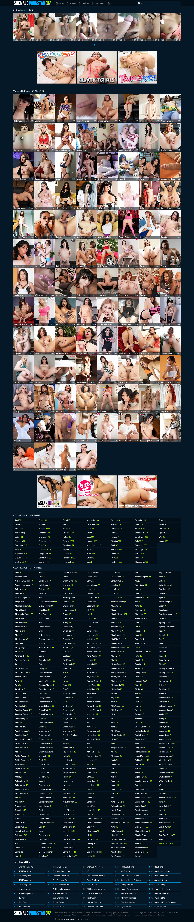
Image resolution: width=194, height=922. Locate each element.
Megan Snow (117, 668)
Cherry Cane (45, 731)
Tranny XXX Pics (127, 885)
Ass (19, 529)
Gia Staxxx (68, 698)
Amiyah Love (21, 677)
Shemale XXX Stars (95, 907)
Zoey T (163, 839)
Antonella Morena (23, 739)
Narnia (114, 793)
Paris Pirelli (140, 639)
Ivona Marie (69, 798)
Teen (139, 558)
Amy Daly (20, 689)
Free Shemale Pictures (96, 876)
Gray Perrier (69, 731)
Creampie (45, 541)
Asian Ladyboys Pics (61, 885)
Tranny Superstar (26, 893)
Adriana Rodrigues (24, 585)
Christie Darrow (46, 748)
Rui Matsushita (142, 752)
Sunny (162, 606)
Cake (42, 664)
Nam (114, 768)
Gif (65, 702)
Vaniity (163, 714)
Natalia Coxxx (118, 806)
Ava (18, 798)
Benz (42, 598)
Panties (116, 524)
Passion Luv (140, 643)
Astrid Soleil (20, 773)
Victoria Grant (166, 748)
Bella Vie (43, 593)
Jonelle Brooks (95, 623)
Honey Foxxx (69, 781)
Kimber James (94, 731)
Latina (91, 533)
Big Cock (21, 558)
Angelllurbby (21, 718)
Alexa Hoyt (20, 618)
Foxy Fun (68, 689)
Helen (66, 756)
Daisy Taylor (45, 806)
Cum (42, 545)
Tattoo (139, 554)
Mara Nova (116, 623)
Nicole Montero (119, 844)
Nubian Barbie (142, 598)
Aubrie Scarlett (22, 789)
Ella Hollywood (69, 598)
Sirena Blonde (141, 852)
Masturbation (95, 545)
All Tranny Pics (25, 876)
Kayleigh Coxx (94, 681)
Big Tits (20, 562)
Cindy (42, 760)
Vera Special (165, 739)
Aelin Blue (20, 589)
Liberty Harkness (95, 823)
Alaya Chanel (21, 610)
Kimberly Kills (93, 739)
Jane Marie (69, 827)
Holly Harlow (69, 764)
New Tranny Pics (161, 876)
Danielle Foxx (45, 814)
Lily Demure (93, 839)
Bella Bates (45, 581)
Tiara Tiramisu (166, 660)
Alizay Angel (21, 648)
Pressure (139, 714)
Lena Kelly (92, 802)
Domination (45, 558)
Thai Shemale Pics (94, 893)
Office (90, 558)
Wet (162, 537)
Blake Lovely (45, 618)
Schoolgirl (140, 520)
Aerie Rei (19, 593)
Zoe (162, 831)
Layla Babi (92, 781)
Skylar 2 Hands (166, 572)
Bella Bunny (44, 585)
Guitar (66, 739)
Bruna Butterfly (46, 648)
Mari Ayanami (118, 635)
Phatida (139, 677)
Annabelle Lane (22, 731)
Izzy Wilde (68, 810)
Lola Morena (117, 577)
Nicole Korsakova (118, 839)
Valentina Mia (166, 698)
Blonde (43, 524)
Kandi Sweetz (94, 643)
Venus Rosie (165, 735)
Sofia (162, 581)
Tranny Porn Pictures (129, 889)
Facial (67, 520)
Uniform (164, 529)
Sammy (139, 764)
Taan (162, 631)
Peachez (140, 664)
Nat (113, 798)
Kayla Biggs (93, 677)
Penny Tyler (141, 673)
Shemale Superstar (162, 871)
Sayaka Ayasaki (142, 810)
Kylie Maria (92, 768)
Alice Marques (21, 639)
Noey (138, 589)
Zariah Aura (165, 827)
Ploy (138, 693)
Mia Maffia (116, 689)
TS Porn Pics (24, 898)
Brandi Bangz (46, 627)
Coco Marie (44, 785)
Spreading (141, 545)
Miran (114, 739)
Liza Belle (115, 572)
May (114, 660)
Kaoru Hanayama (95, 648)
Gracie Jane (69, 727)
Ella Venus (68, 602)
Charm (42, 718)
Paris (138, 635)
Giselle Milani (69, 714)
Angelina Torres (23, 714)
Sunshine (163, 610)
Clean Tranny (159, 885)
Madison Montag (118, 602)
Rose (138, 743)
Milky (114, 702)
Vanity (162, 718)
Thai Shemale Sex (128, 902)
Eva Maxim (68, 660)
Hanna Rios (68, 748)
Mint (114, 727)
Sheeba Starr (141, 835)
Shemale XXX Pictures (62, 871)
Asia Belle (20, 764)
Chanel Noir (45, 710)
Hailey (66, 743)
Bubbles (43, 652)
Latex (90, 529)
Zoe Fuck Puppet (167, 835)
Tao (161, 639)
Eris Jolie (68, 639)
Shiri (138, 844)
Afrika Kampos (22, 598)
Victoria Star (165, 752)
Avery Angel (21, 806)
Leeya (90, 793)
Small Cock (141, 533)
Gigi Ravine (68, 706)
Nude (91, 554)
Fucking (68, 541)
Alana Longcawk (23, 606)
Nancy (115, 777)
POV (114, 558)
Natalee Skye (117, 802)
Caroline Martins (46, 685)
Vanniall (163, 723)
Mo (113, 743)
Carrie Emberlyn (46, 689)
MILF (90, 549)
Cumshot (45, 549)
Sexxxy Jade (141, 827)
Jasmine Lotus (70, 844)
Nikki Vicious (117, 856)
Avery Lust (20, 810)
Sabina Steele (142, 760)
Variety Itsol (165, 727)
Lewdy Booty (93, 810)
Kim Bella (91, 727)
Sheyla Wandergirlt (143, 839)
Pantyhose (116, 529)
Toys (163, 520)
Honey (67, 777)
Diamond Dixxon (47, 844)
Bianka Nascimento (48, 602)
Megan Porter (118, 664)
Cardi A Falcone (46, 673)
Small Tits (141, 537)
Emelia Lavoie (69, 610)
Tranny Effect (58, 907)
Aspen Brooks (22, 768)
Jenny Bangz (93, 585)
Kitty (90, 748)
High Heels (68, 562)
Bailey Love (20, 839)
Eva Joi (67, 652)
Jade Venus (69, 823)
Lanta (90, 777)
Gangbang (68, 545)
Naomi (115, 785)
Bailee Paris (21, 827)
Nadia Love (117, 764)
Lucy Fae (115, 585)
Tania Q (164, 635)
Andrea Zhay (21, 698)
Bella (42, 577)
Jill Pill (90, 610)
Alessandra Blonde (24, 614)
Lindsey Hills (93, 844)
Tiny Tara (164, 677)
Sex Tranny (125, 871)
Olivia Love (140, 614)
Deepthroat (45, 554)
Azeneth (20, 814)
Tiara (162, 656)
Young (163, 541)
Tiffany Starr (166, 673)
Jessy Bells (92, 602)
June (90, 627)
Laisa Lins (92, 773)
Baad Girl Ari (21, 823)
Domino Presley (70, 572)
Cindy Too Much (46, 764)
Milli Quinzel (116, 710)
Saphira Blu (141, 777)
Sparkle (163, 593)
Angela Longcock (23, 702)
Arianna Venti (21, 743)
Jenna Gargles (70, 856)
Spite (162, 598)
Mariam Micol (118, 643)
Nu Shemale (159, 867)
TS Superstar (24, 907)
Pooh (138, 702)
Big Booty (21, 554)
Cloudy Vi (44, 777)
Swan (162, 618)
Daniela (43, 810)
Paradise (140, 631)
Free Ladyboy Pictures (130, 876)
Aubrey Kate (21, 781)
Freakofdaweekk (71, 693)
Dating (111, 3)
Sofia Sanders (165, 585)
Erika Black (68, 631)
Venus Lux (164, 731)
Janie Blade (69, 831)
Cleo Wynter (45, 773)
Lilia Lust (91, 827)
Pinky (138, 685)
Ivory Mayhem (70, 802)
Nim (138, 572)
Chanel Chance (46, 706)
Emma (67, 614)
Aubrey (19, 777)
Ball (17, 844)
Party (114, 533)
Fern (65, 681)
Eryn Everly (68, 648)
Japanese (93, 524)
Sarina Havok (141, 793)
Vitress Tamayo (167, 756)
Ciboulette (44, 756)
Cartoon (43, 693)
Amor (18, 681)
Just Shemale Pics (60, 898)
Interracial (93, 520)
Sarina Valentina (143, 798)
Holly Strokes (69, 773)
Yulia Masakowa (166, 823)
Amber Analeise (22, 673)
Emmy (67, 623)
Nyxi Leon (140, 610)
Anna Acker (20, 727)
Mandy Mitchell (119, 614)
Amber (19, 664)
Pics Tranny (23, 902)
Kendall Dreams (94, 702)
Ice (65, 789)
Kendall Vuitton (94, 710)
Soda (162, 577)
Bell (41, 572)
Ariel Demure (21, 748)
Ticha (162, 664)
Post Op (115, 554)
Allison (19, 652)
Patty (138, 656)
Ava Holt (19, 802)
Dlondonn (44, 856)
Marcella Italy (117, 627)
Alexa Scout (21, 623)
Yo (162, 810)
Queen (139, 723)
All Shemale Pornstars (96, 889)
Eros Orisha (69, 643)
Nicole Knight (117, 835)
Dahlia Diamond (46, 802)
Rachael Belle (142, 731)
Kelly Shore (93, 693)
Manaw (115, 610)
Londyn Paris (117, 581)
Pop (138, 706)
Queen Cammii (142, 727)
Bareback (20, 541)
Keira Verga (93, 685)
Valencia (163, 693)
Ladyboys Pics (160, 907)
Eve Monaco (69, 668)
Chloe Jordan (45, 739)
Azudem (19, 818)
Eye (65, 677)
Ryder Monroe (142, 756)
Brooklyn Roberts (47, 639)
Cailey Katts (45, 660)
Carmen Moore (47, 681)
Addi (18, 572)
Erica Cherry (69, 627)
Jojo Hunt (91, 618)
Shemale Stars (160, 880)
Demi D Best (45, 839)
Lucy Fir (115, 589)
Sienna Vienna (141, 848)
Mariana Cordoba (120, 648)
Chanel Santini (46, 714)
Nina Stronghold (143, 577)
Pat (137, 648)
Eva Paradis (69, 664)
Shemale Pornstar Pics (72, 919)
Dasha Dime (44, 835)
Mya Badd (116, 756)
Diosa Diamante (46, 852)
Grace (66, 723)
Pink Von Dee (141, 681)
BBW (18, 549)
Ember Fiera (69, 606)
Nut (137, 602)
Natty (114, 827)
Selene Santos (142, 818)
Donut (66, 577)
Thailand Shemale (128, 867)
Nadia (114, 760)
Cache (43, 656)
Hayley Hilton (69, 752)
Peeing (115, 537)
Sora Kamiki (164, 589)
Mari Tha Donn (118, 639)
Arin (18, 752)
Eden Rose (68, 593)
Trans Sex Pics (93, 880)
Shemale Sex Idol (60, 893)
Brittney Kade (46, 635)
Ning (137, 581)
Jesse (91, 589)
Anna (18, 723)
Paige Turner (141, 618)
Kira (89, 743)
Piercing (116, 541)
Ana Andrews (22, 693)
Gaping (67, 549)
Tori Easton (165, 681)
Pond (138, 698)
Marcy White (117, 631)
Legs (90, 537)
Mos (114, 752)
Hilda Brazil (69, 760)
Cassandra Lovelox (47, 702)
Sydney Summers (167, 627)
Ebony (44, 562)
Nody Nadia (141, 585)
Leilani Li (91, 798)
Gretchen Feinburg (71, 735)
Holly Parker (69, 768)
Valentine (164, 702)
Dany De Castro (46, 823)
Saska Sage (140, 806)
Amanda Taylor (22, 660)
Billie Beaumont (46, 606)
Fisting (67, 537)
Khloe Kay (92, 718)
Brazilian (44, 533)
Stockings (141, 549)
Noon (138, 593)
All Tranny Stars (25, 885)
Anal (18, 520)
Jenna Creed (69, 852)
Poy (138, 710)
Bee (18, 856)
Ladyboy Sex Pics (94, 902)
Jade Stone (69, 818)
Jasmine (68, 835)
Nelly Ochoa (117, 831)
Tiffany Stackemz (167, 668)
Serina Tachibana (143, 823)
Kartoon (91, 660)
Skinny (140, 529)
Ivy (65, 806)
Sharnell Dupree (142, 831)
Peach (139, 660)
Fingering (68, 533)
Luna (114, 593)
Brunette (44, 537)
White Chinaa (165, 777)
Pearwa (139, 668)
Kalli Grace (92, 639)
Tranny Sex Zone (60, 867)
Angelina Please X (23, 710)
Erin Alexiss (69, 635)
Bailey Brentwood (23, 831)
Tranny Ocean (58, 902)
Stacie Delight (165, 602)
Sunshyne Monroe (168, 614)
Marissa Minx (117, 652)
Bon (42, 623)
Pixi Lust (139, 689)
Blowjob (44, 529)
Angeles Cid (21, 706)
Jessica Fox (93, 593)
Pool (114, 545)
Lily (89, 835)
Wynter (162, 793)
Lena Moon (92, 806)
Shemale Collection (95, 867)
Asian (19, 524)
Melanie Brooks (118, 673)
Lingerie (92, 541)
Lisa (90, 848)
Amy (18, 685)
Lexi (90, 814)
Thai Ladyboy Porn (162, 889)
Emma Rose (69, 618)
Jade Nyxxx (68, 814)
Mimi (114, 714)
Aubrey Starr (21, 785)
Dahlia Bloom (45, 793)
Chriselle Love (45, 743)
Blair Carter (45, 614)
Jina (89, 614)
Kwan (90, 764)
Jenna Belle (69, 848)
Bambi (19, 848)
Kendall (91, 698)
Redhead (116, 562)
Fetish (66, 529)
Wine (162, 785)
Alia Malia (20, 631)
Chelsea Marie (46, 723)
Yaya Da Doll (165, 806)
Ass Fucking (21, 533)
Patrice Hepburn (143, 652)
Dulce (66, 589)
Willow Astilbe (165, 781)
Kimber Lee (93, 735)
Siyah (138, 856)
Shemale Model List (61, 876)
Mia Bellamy (117, 681)
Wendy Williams (166, 773)
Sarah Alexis (141, 789)
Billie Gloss (44, 610)
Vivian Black (165, 760)
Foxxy (67, 685)
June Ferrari (92, 631)
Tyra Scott (164, 689)
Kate (89, 668)
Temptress (165, 648)
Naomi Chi (116, 789)
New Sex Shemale (161, 893)
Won (161, 789)
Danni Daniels (46, 818)
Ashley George (23, 760)
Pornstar (116, 549)
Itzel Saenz (69, 793)
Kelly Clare (93, 689)
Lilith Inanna (93, 831)
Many (114, 618)
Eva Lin (67, 656)
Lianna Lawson (94, 818)
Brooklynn (44, 643)
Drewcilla (68, 585)
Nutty (138, 606)
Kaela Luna (92, 635)
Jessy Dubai (93, 606)
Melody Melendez (119, 677)
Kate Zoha (92, 673)
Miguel (115, 698)
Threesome (141, 562)
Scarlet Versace (142, 814)
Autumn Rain (21, 793)
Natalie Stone (117, 818)
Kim (89, 723)
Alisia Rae (20, 643)
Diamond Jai (45, 848)
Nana (114, 773)
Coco (42, 781)
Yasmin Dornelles (167, 798)
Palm (138, 623)
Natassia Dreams (120, 823)
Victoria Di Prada (167, 743)
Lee (89, 789)
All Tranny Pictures (128, 898)
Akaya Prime (21, 602)
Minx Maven (116, 731)
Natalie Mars (117, 814)
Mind (114, 718)
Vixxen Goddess (167, 764)
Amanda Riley (22, 656)
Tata (162, 643)
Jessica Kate (93, 598)
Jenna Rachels (94, 572)
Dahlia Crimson (46, 798)
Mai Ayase (116, 606)
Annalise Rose (21, 735)
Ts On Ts (164, 524)
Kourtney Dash (94, 756)
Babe (19, 537)
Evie (65, 673)
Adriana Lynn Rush (24, 581)
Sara (138, 785)
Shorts (139, 524)
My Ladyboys (126, 907)
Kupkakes (92, 760)
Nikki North (116, 852)
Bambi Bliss (20, 852)
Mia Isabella (117, 685)
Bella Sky (44, 589)
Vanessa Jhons (166, 710)
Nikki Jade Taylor (119, 848)
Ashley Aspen (22, 756)
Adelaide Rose (22, 577)
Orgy (90, 562)
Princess (140, 718)
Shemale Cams (98, 3)
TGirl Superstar (25, 880)
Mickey (115, 693)
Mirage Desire (118, 735)
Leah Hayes (93, 785)
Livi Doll (91, 856)
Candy (43, 668)
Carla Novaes (45, 677)
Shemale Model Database (131, 880)
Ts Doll (162, 685)
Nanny (115, 781)
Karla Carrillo (94, 656)
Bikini (43, 520)
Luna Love (116, 598)
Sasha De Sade (142, 802)
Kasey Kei (92, 664)
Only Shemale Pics (60, 880)
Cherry (43, 727)
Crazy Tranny (24, 889)
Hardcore (69, 558)
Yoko (162, 814)
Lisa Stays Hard (94, 852)
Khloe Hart (92, 714)
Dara (41, 831)
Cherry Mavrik (46, 735)
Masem (115, 656)
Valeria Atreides (167, 706)
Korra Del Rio (93, 752)
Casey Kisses (45, 698)
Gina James (68, 710)
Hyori (66, 785)
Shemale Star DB (26, 867)
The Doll (163, 652)
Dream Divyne (70, 581)
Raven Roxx (140, 739)
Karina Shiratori (94, 652)
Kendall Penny (94, 706)
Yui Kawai (164, 818)
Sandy (139, 773)
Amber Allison (21, 668)
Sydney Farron (165, 623)
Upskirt (163, 533)
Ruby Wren (140, 748)
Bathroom (21, 545)
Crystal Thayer (46, 789)
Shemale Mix (159, 898)
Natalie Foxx (117, 810)
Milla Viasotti (117, 706)
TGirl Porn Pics (25, 871)
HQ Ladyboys (92, 871)
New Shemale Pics (128, 893)
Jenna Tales (93, 577)
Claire (42, 768)
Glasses (67, 554)
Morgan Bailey (118, 748)
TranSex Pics (92, 885)
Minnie (114, 723)
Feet (66, 524)
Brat (41, 631)
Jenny (91, 581)
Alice (18, 635)
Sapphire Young (143, 781)
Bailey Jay (21, 835)
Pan (137, 627)
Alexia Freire (21, 627)
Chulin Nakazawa (47, 752)
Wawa (163, 768)
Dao (42, 827)
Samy (138, 768)
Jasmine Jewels (71, 839)
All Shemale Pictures (61, 889)
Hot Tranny (91, 898)
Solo (139, 541)
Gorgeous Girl (69, 718)
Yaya (162, 802)
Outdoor (116, 520)
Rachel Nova (141, 735)
